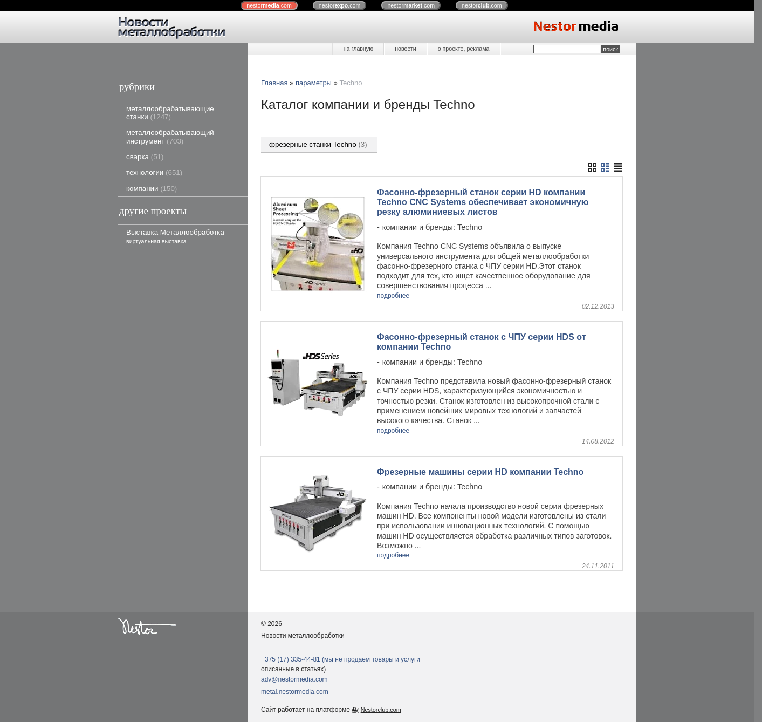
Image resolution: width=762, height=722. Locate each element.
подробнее (393, 295)
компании (151, 189)
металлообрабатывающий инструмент (170, 136)
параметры (314, 83)
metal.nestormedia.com (294, 692)
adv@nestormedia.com (294, 679)
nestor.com (269, 5)
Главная (274, 83)
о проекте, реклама (464, 48)
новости (405, 48)
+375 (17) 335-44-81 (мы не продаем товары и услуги (340, 659)
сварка (144, 157)
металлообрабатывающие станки (170, 113)
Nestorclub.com (381, 709)
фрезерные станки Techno (318, 144)
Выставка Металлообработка (175, 236)
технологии (154, 172)
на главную (358, 48)
